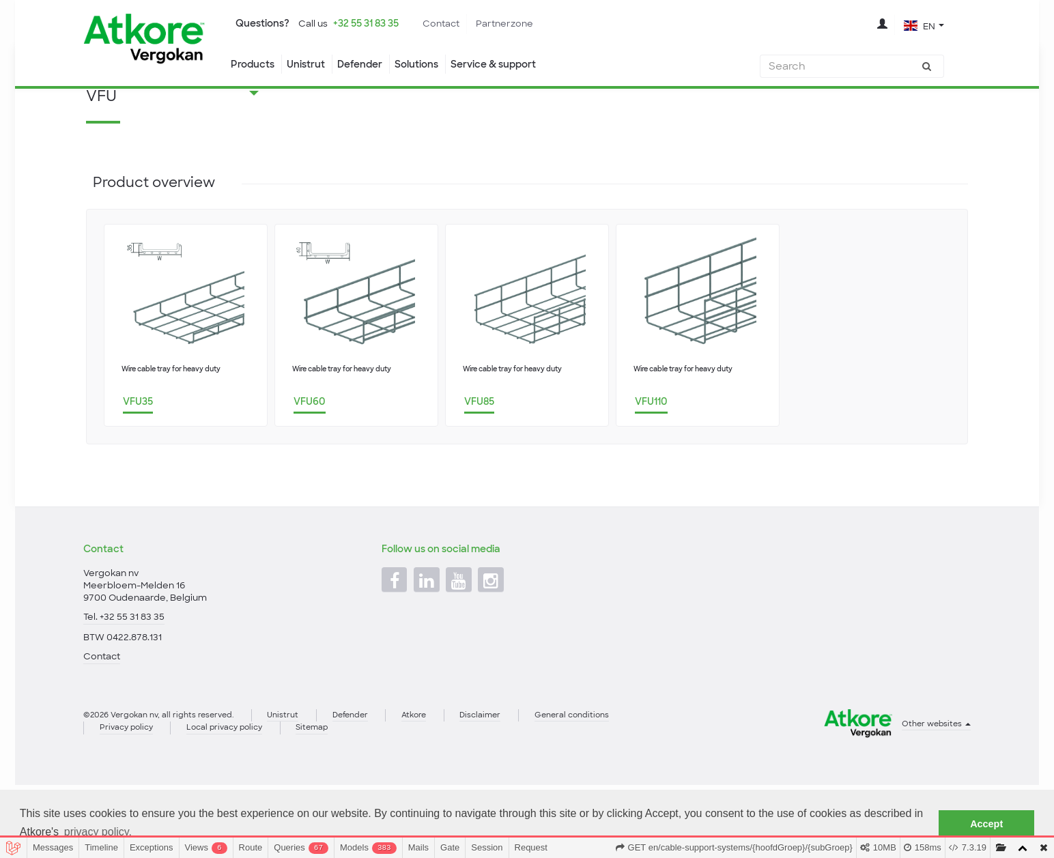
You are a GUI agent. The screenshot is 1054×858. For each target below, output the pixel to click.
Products (253, 65)
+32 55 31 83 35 (376, 24)
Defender (367, 65)
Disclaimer (508, 785)
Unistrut (309, 65)
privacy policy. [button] (98, 832)
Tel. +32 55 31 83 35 (125, 682)
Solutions (429, 65)
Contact (458, 24)
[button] (923, 26)
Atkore (438, 785)
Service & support (513, 65)
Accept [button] (986, 823)
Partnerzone (525, 24)
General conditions (606, 785)
